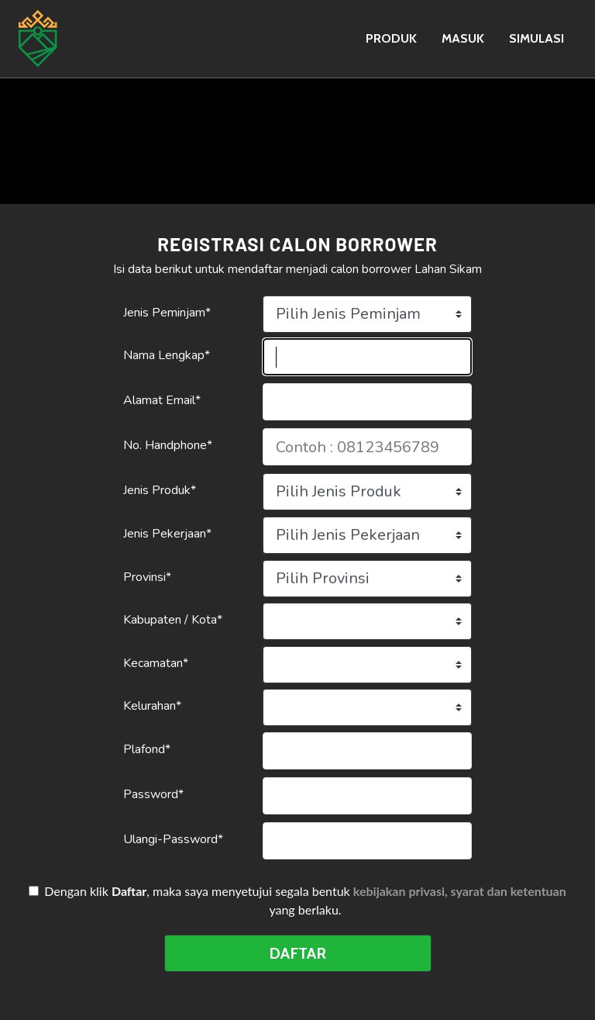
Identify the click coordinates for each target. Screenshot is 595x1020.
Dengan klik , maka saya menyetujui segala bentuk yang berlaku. (300, 900)
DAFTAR (297, 953)
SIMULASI (536, 38)
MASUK (463, 38)
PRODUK (391, 38)
